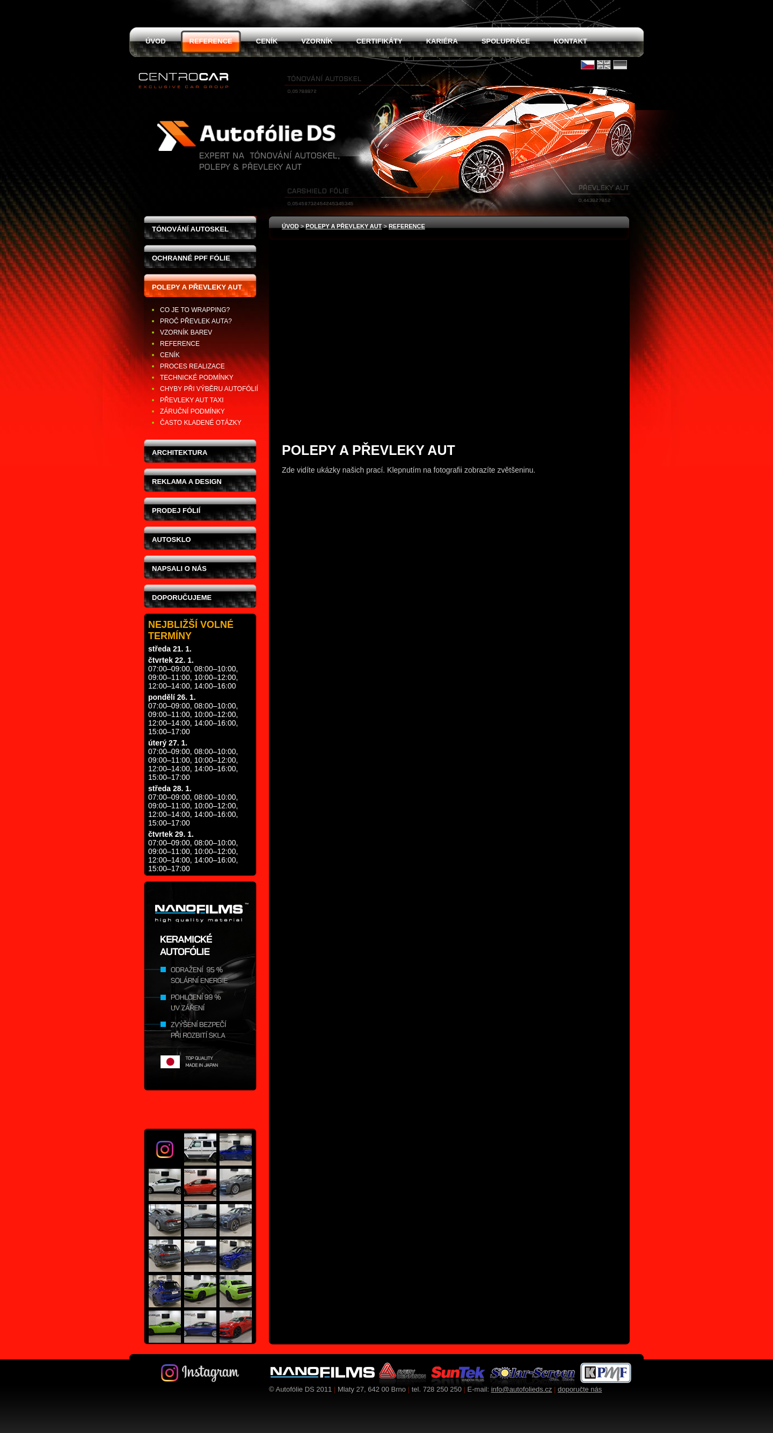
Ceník (170, 355)
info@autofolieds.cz (521, 1389)
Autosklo (171, 539)
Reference (180, 344)
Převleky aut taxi (192, 400)
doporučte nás (580, 1389)
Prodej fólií (176, 510)
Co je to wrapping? (195, 310)
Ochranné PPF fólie (191, 258)
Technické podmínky (197, 377)
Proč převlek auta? (196, 321)
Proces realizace (192, 366)
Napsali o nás (179, 568)
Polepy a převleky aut (197, 287)
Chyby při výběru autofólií (209, 389)
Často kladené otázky (201, 422)
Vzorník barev (186, 332)
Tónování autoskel (190, 229)
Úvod (290, 226)
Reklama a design (187, 481)
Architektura (179, 452)
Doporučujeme (182, 598)
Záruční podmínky (192, 411)
